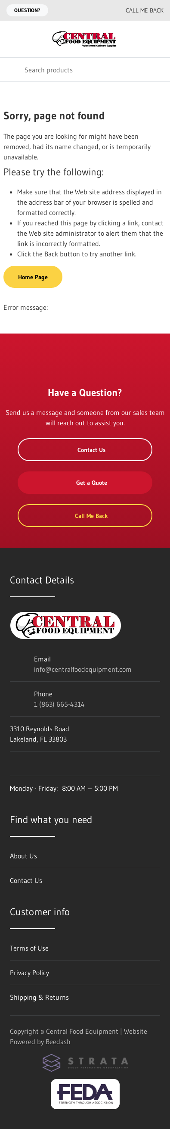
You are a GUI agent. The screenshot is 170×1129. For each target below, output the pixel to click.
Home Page (33, 277)
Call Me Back (139, 10)
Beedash (58, 1041)
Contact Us (85, 450)
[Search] (85, 69)
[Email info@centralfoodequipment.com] (84, 10)
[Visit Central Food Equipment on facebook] (14, 763)
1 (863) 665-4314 (59, 704)
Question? (27, 10)
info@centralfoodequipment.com (83, 669)
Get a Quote (85, 483)
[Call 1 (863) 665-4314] (101, 10)
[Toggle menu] (12, 39)
